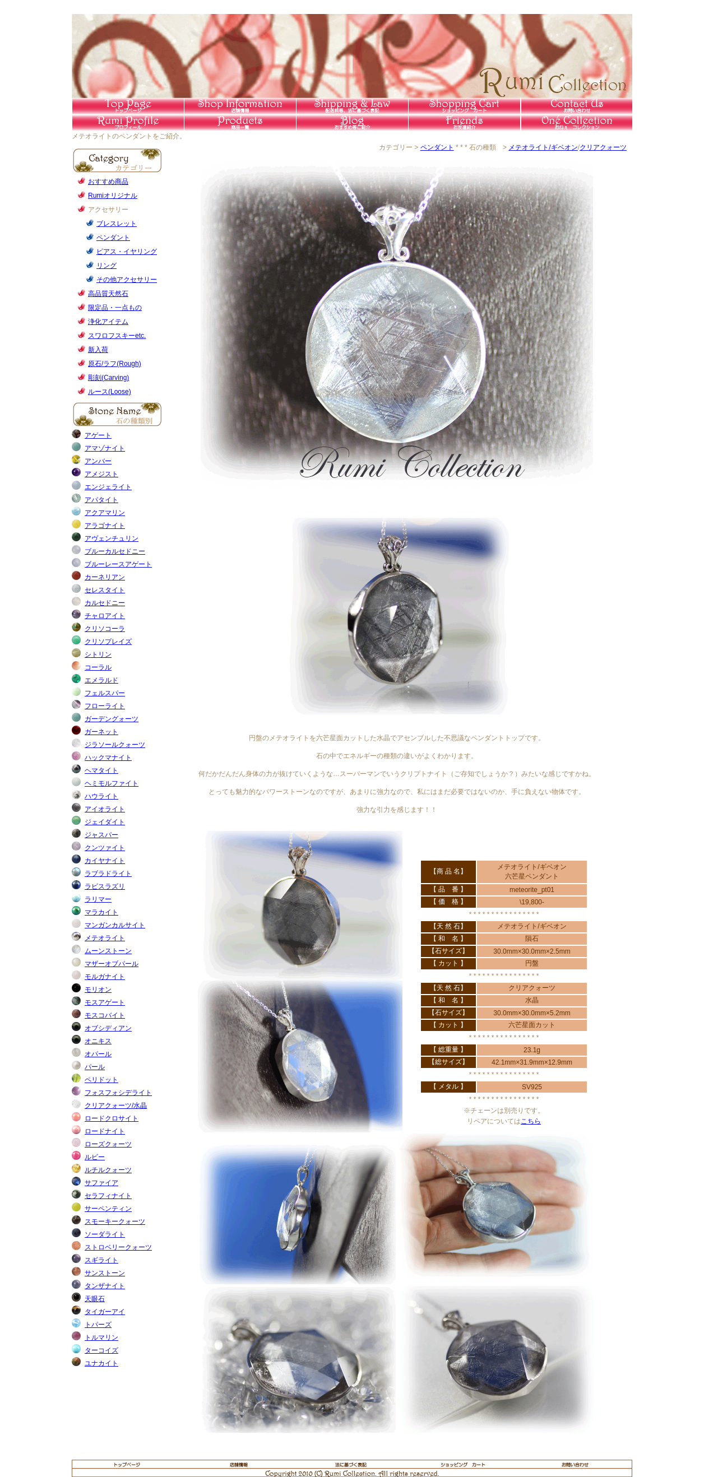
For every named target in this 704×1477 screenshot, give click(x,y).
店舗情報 (240, 105)
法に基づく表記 (352, 1464)
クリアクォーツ (603, 147)
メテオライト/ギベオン (542, 147)
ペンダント (437, 147)
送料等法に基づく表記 (352, 105)
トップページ (128, 105)
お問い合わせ (576, 1464)
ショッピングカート (464, 1464)
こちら (531, 1121)
